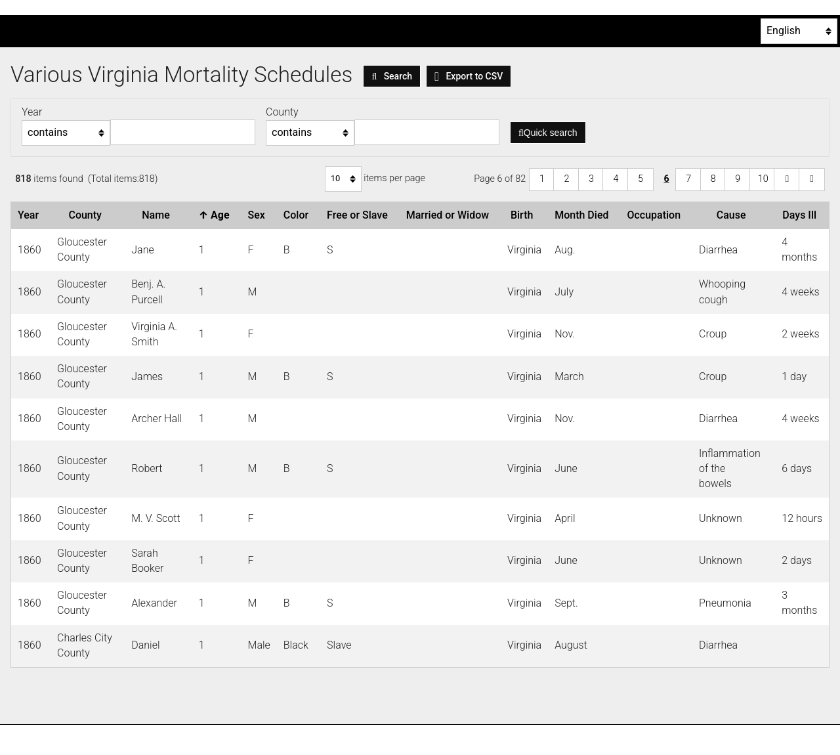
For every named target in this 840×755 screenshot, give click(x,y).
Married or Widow (450, 215)
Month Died (584, 215)
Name (158, 215)
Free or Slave (360, 215)
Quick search (548, 132)
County (87, 215)
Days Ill (802, 215)
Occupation (656, 215)
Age (217, 215)
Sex (259, 215)
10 (763, 178)
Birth (524, 215)
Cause (734, 215)
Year (31, 215)
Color (299, 215)
